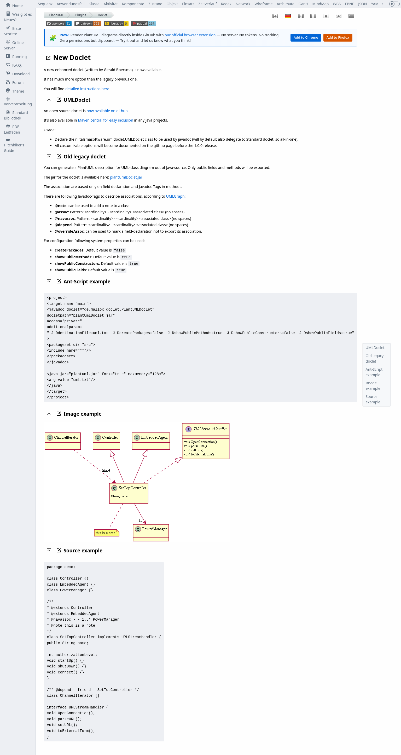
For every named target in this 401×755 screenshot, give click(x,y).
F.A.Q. (13, 65)
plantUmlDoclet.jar (126, 177)
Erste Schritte (12, 31)
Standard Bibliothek (16, 115)
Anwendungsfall (70, 3)
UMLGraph (175, 196)
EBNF (349, 3)
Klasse (94, 3)
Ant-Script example (374, 372)
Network (243, 3)
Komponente (133, 3)
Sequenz (45, 3)
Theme (14, 91)
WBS (337, 3)
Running (15, 56)
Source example (373, 399)
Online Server (14, 45)
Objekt (172, 3)
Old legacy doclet (375, 358)
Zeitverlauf (208, 3)
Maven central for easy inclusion (105, 120)
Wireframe (264, 3)
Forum (14, 82)
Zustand (155, 3)
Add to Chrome (306, 37)
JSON (362, 3)
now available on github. (108, 110)
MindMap (320, 3)
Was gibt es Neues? (18, 17)
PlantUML (56, 15)
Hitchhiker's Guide (14, 145)
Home (13, 5)
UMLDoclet (375, 347)
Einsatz (188, 3)
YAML (376, 3)
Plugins (80, 15)
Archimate (285, 3)
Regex (226, 3)
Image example (373, 385)
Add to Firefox (338, 37)
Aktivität (111, 3)
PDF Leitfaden (12, 129)
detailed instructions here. (87, 88)
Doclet (102, 15)
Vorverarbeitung (18, 101)
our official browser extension (190, 34)
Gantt (303, 3)
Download (17, 73)
